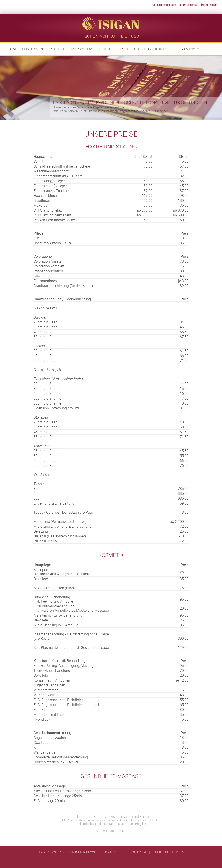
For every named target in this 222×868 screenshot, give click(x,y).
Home (13, 49)
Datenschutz (189, 4)
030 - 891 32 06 (187, 49)
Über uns (142, 49)
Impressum (209, 4)
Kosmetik (105, 49)
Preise (124, 49)
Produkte (56, 49)
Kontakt (163, 49)
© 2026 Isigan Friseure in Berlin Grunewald (67, 852)
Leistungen (32, 49)
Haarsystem (81, 49)
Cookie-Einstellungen (164, 4)
